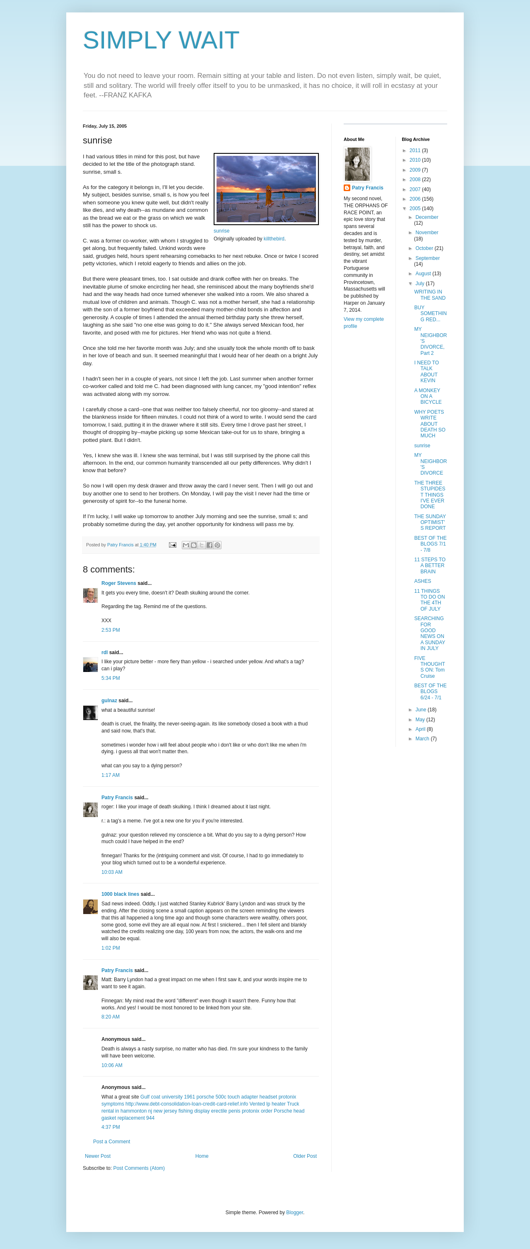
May (420, 720)
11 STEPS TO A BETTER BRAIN (430, 566)
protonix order (257, 1111)
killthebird (274, 239)
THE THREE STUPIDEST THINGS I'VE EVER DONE (429, 495)
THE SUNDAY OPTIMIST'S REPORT (430, 522)
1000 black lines (120, 894)
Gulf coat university (161, 1097)
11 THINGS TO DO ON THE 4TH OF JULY (429, 600)
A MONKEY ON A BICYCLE (427, 396)
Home (202, 1156)
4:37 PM (110, 1127)
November (426, 232)
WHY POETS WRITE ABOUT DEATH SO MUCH (429, 424)
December (426, 217)
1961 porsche (199, 1097)
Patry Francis (117, 797)
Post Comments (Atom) (139, 1168)
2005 (416, 208)
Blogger (294, 1212)
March (423, 739)
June (421, 710)
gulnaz (109, 700)
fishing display (194, 1111)
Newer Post (98, 1156)
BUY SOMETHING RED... (430, 314)
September (427, 258)
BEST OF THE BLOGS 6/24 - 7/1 (430, 692)
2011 (416, 150)
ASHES (422, 581)
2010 (416, 160)
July (420, 283)
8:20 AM (110, 1017)
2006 (416, 199)
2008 (416, 179)
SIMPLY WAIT (161, 40)
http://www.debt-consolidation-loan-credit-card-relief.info (186, 1104)
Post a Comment (111, 1142)
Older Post (305, 1156)
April (420, 729)
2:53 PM (110, 630)
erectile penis (226, 1111)
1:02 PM (110, 948)
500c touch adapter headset (246, 1097)
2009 (416, 170)
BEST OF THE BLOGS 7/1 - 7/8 (430, 544)
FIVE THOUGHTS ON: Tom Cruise (429, 667)
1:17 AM (110, 775)
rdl (104, 652)
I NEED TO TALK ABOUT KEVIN (426, 371)
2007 (416, 189)
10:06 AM (112, 1065)
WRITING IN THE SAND (430, 295)
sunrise (221, 231)
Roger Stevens (118, 583)
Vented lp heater (268, 1104)
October (424, 248)
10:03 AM (112, 872)
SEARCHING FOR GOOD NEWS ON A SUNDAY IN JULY (429, 633)
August (423, 273)
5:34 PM (110, 678)
